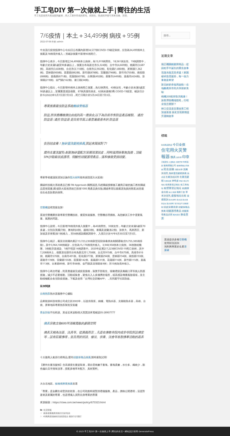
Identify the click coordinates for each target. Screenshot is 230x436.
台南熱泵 (45, 293)
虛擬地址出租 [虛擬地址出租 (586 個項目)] (178, 195)
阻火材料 (75, 177)
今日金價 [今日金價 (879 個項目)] (179, 144)
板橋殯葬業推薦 (64, 383)
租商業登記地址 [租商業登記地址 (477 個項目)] (172, 184)
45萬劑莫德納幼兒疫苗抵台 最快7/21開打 (62, 416)
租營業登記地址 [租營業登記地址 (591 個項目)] (172, 188)
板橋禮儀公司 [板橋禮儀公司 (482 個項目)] (170, 165)
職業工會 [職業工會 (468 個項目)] (181, 192)
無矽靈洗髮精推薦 (73, 143)
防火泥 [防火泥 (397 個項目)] (179, 199)
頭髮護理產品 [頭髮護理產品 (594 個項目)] (173, 210)
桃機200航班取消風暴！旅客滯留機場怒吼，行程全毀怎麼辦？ (175, 100)
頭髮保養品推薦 (82, 357)
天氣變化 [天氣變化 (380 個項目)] (164, 162)
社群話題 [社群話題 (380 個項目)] (167, 181)
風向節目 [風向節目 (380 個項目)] (176, 214)
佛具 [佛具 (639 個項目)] (173, 157)
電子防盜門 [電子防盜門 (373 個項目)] (178, 203)
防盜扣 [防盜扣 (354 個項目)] (163, 203)
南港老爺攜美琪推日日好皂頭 (56, 413)
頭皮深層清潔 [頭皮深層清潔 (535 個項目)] (171, 207)
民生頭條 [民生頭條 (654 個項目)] (169, 169)
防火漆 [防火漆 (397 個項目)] (185, 199)
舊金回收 (45, 312)
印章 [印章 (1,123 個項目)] (185, 156)
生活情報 (47, 409)
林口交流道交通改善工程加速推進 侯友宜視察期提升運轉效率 (175, 112)
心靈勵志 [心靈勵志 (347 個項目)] (172, 162)
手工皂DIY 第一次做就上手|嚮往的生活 (92, 9)
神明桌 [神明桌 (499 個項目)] (175, 180)
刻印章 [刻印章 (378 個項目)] (179, 157)
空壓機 (44, 207)
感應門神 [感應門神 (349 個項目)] (179, 162)
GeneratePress (146, 431)
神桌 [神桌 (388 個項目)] (181, 181)
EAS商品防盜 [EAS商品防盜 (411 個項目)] (166, 145)
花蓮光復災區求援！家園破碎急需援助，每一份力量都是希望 (175, 76)
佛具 (47, 323)
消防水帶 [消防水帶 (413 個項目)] (179, 169)
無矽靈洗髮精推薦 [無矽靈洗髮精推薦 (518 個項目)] (178, 173)
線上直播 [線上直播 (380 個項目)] (172, 192)
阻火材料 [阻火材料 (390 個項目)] (170, 203)
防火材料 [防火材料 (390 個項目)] (172, 199)
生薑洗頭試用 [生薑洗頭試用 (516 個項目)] (172, 176)
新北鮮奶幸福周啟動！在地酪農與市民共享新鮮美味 (175, 88)
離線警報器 (80, 106)
